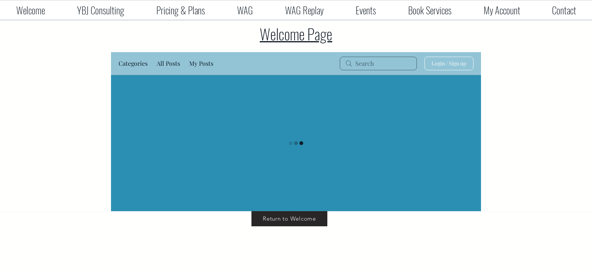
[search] (378, 63)
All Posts (168, 63)
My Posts (201, 63)
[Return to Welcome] (289, 218)
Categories (133, 63)
